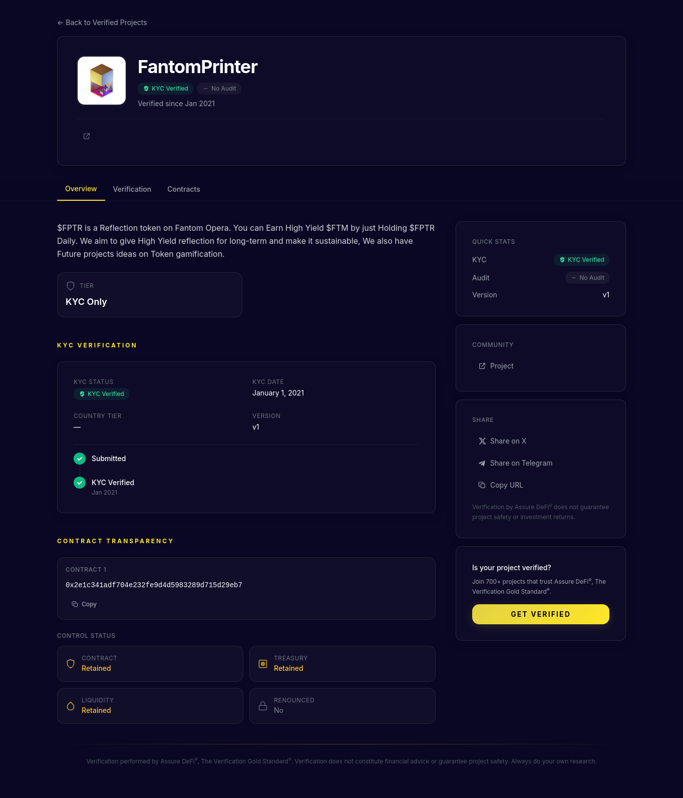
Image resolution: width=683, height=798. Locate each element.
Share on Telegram (515, 463)
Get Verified (541, 614)
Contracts (183, 189)
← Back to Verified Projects (102, 22)
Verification (132, 189)
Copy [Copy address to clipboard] (84, 604)
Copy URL (500, 485)
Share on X (502, 441)
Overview (81, 188)
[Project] (87, 136)
